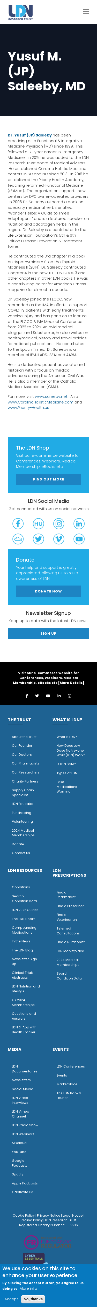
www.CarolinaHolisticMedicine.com (40, 402)
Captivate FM (22, 1192)
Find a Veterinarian (67, 917)
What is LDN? (67, 737)
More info (28, 1288)
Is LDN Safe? (66, 764)
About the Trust (24, 737)
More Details (71, 683)
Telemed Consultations (68, 930)
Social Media (22, 1089)
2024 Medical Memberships (23, 833)
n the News (21, 941)
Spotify (17, 1174)
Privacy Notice (48, 1215)
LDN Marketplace (70, 951)
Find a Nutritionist (71, 942)
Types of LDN (67, 773)
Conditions (21, 887)
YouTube (19, 1152)
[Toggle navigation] (86, 11)
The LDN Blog (22, 950)
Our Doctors (22, 754)
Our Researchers (26, 772)
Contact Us (21, 853)
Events (62, 1075)
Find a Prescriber (70, 906)
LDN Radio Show (25, 1125)
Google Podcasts (19, 1163)
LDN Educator (23, 804)
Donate (18, 844)
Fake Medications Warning (67, 787)
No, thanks (33, 1299)
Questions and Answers (24, 1016)
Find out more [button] (48, 479)
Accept (11, 1299)
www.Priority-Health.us (28, 407)
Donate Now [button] (48, 591)
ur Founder (23, 745)
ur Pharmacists (26, 763)
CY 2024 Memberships (23, 1002)
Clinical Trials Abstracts (23, 975)
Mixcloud (19, 1143)
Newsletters (21, 1080)
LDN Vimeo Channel (20, 1114)
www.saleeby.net (51, 396)
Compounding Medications (24, 930)
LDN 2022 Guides (25, 910)
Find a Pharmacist (66, 894)
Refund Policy (32, 1220)
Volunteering (22, 821)
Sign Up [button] (48, 633)
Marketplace (67, 1084)
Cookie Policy (24, 1215)
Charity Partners (25, 781)
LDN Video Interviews (20, 1100)
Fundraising (21, 813)
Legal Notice (73, 1215)
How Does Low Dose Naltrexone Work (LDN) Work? (71, 750)
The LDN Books (23, 919)
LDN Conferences (71, 1066)
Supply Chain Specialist (23, 792)
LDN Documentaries (25, 1068)
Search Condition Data (24, 898)
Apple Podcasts (25, 1183)
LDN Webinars (23, 1134)
